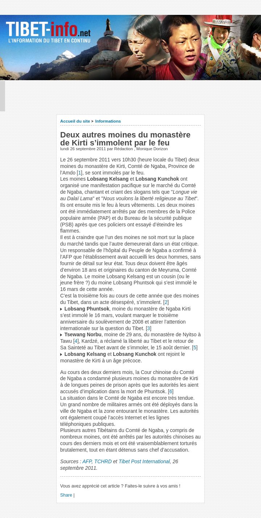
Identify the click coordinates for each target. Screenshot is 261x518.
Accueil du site (75, 121)
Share (66, 495)
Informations (108, 121)
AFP (86, 461)
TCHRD (103, 461)
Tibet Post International (144, 461)
